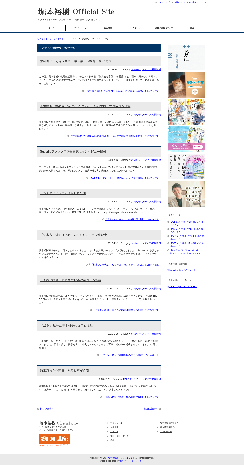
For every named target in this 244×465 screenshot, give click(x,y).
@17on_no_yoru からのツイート (182, 286)
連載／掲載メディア (164, 28)
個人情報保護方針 (168, 427)
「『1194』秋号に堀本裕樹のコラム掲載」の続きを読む (129, 355)
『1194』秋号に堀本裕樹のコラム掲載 (66, 325)
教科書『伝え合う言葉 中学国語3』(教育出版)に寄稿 (76, 61)
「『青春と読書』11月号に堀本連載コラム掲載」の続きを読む (126, 310)
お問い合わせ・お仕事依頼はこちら (190, 2)
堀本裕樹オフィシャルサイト (121, 458)
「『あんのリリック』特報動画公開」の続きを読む (132, 219)
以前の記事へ (151, 408)
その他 (137, 379)
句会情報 (108, 28)
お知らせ (136, 69)
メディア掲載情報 (151, 69)
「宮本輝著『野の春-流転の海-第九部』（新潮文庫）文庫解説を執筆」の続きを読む (114, 136)
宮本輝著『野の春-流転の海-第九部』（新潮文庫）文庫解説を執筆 (85, 106)
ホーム (51, 28)
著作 (192, 28)
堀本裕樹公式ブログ (169, 423)
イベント (136, 28)
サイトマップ (163, 2)
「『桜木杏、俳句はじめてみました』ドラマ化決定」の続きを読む (123, 264)
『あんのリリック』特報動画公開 (63, 193)
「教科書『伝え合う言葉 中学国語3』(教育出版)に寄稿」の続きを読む (122, 90)
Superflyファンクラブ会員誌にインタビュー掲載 (73, 151)
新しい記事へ (47, 408)
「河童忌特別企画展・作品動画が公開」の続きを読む (130, 396)
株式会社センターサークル (131, 461)
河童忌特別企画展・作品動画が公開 (64, 370)
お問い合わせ (166, 431)
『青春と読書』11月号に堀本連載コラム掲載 (70, 280)
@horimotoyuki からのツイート (181, 270)
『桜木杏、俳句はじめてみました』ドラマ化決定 (73, 235)
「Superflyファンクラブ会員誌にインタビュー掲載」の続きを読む (124, 177)
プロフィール (80, 28)
